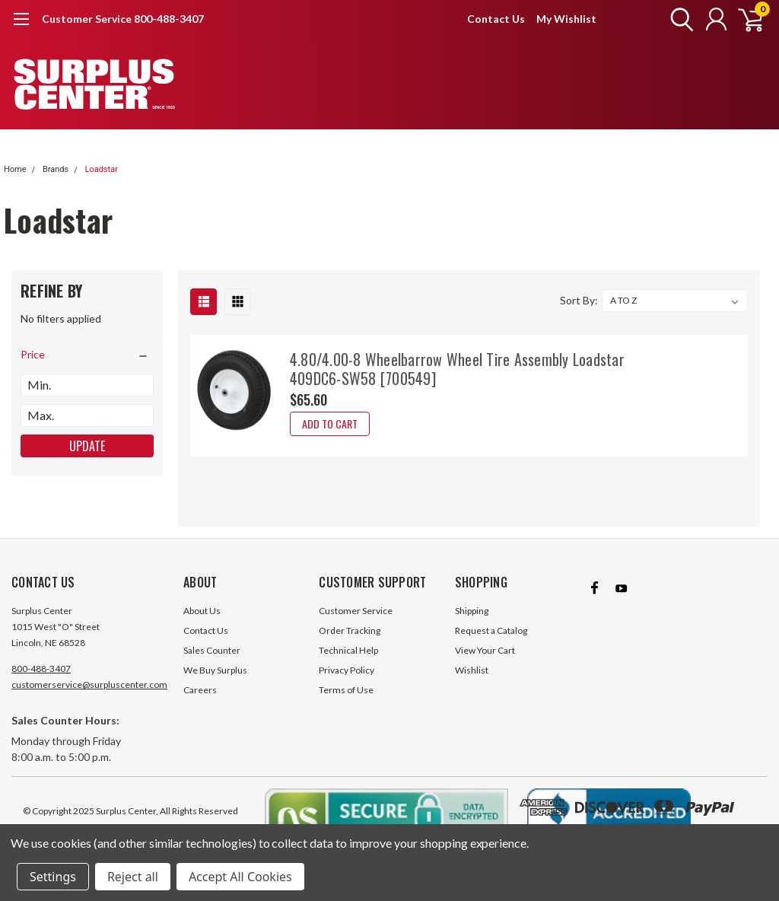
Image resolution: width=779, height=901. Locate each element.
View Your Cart (485, 650)
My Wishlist (566, 18)
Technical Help (348, 650)
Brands (55, 169)
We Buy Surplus (215, 670)
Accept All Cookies (240, 876)
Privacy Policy (346, 670)
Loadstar (100, 169)
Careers (200, 690)
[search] (678, 19)
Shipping (471, 610)
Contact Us (496, 18)
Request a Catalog (491, 630)
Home (15, 169)
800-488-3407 (41, 668)
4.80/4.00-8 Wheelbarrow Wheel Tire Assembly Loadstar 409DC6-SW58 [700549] (457, 369)
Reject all (132, 876)
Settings (53, 876)
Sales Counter (211, 650)
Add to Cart (330, 423)
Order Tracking (349, 630)
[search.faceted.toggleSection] (87, 354)
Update (87, 446)
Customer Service (356, 610)
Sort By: (579, 300)
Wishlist (471, 670)
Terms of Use (346, 690)
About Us (202, 610)
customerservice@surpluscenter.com (89, 684)
